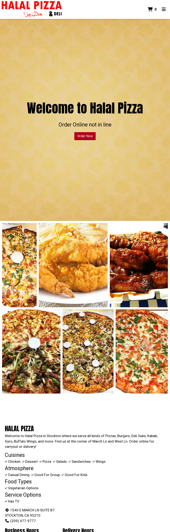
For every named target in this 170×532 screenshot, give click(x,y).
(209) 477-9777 (20, 521)
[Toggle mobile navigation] (163, 9)
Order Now (85, 136)
